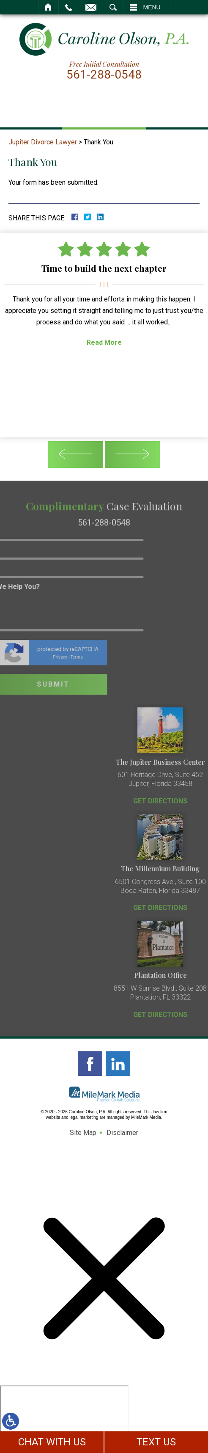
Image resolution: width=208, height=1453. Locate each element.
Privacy (27, 657)
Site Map (83, 1133)
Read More (104, 342)
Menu (152, 7)
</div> (64, 1418)
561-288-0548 (104, 75)
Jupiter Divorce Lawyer (42, 142)
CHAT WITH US (52, 1442)
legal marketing (84, 1117)
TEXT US (156, 1442)
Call (69, 7)
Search (113, 7)
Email (91, 7)
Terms (44, 657)
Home (48, 7)
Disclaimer (122, 1133)
